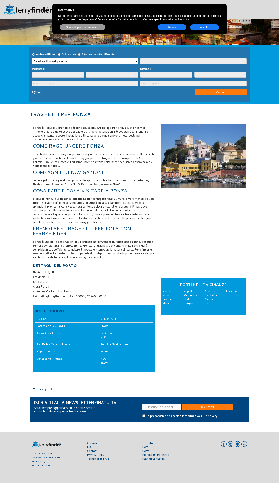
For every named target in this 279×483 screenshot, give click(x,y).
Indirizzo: (39, 291)
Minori (166, 303)
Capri (208, 303)
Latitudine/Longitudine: (49, 296)
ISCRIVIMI (207, 406)
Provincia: (39, 276)
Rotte (145, 451)
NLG (103, 337)
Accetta (204, 27)
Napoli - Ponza (46, 351)
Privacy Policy (38, 461)
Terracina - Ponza (48, 333)
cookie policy (181, 19)
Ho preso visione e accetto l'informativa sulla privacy (182, 416)
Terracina (211, 291)
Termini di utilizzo (41, 465)
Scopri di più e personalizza (82, 27)
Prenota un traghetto (155, 454)
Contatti (92, 451)
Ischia (166, 295)
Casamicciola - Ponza (50, 326)
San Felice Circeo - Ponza (53, 344)
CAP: (36, 281)
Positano (231, 291)
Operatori (148, 443)
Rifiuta (172, 27)
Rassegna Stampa (153, 458)
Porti (145, 447)
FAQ (89, 447)
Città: (36, 286)
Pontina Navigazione (114, 344)
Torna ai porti (42, 389)
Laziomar (106, 333)
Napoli (167, 291)
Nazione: (39, 272)
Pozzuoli (168, 299)
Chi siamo (93, 443)
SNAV (116, 184)
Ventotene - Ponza (49, 358)
